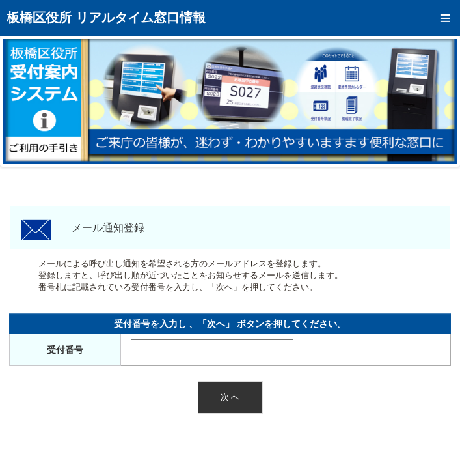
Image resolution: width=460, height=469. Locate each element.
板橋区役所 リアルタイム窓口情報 (106, 17)
